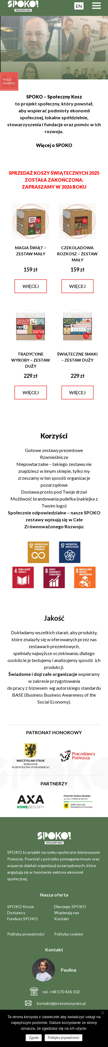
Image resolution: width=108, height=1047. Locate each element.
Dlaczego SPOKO (70, 906)
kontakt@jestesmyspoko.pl (61, 1003)
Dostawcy (16, 912)
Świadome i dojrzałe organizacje (42, 674)
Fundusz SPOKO (22, 918)
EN (79, 6)
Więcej (30, 286)
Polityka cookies (68, 933)
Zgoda (34, 1038)
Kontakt (61, 918)
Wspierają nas (66, 912)
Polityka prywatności (25, 933)
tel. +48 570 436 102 (61, 991)
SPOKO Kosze (20, 906)
